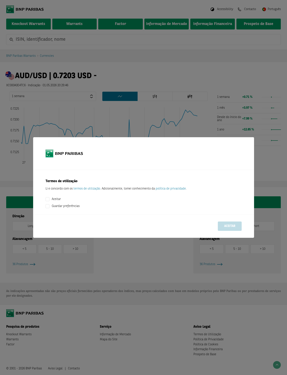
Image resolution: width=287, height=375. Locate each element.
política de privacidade (171, 188)
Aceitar (56, 199)
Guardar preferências (66, 206)
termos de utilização (86, 188)
